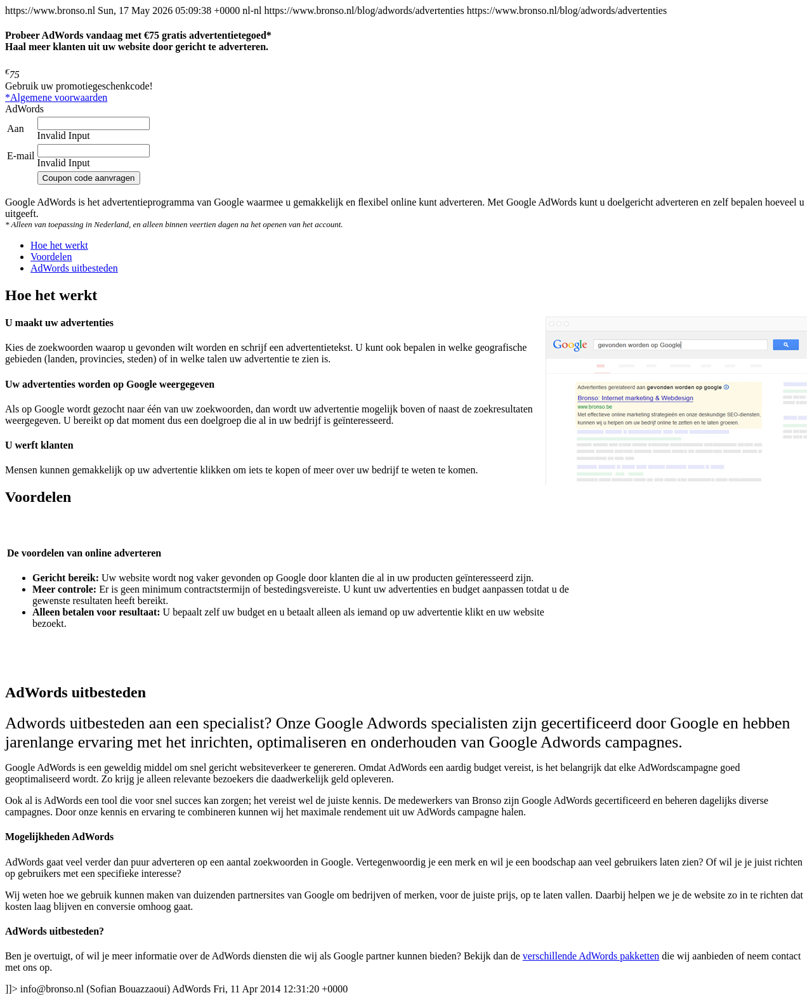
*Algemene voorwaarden (56, 97)
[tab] (59, 245)
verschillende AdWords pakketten (591, 956)
